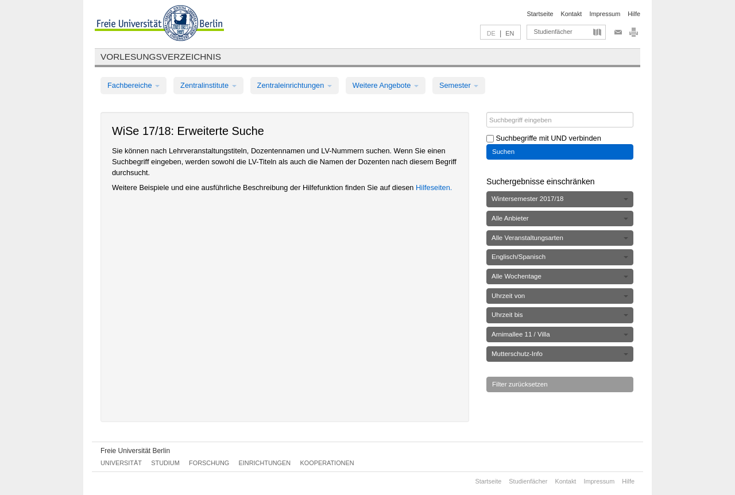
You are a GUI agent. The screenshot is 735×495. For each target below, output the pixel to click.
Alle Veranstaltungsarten (560, 237)
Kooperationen (327, 462)
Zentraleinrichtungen (294, 85)
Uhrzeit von (560, 295)
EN (509, 33)
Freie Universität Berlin (135, 451)
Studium (165, 462)
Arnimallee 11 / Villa (560, 334)
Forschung (209, 462)
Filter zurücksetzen (520, 384)
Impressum (604, 13)
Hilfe (634, 13)
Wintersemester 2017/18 (560, 198)
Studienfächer (552, 31)
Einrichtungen (265, 462)
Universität (121, 462)
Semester (458, 85)
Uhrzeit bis (560, 314)
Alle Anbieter (560, 218)
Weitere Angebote (386, 85)
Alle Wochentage (560, 276)
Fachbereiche (133, 85)
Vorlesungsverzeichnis (160, 56)
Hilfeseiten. (434, 187)
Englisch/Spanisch (560, 256)
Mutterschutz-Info (560, 353)
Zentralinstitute (208, 85)
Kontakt (571, 13)
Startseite (540, 13)
